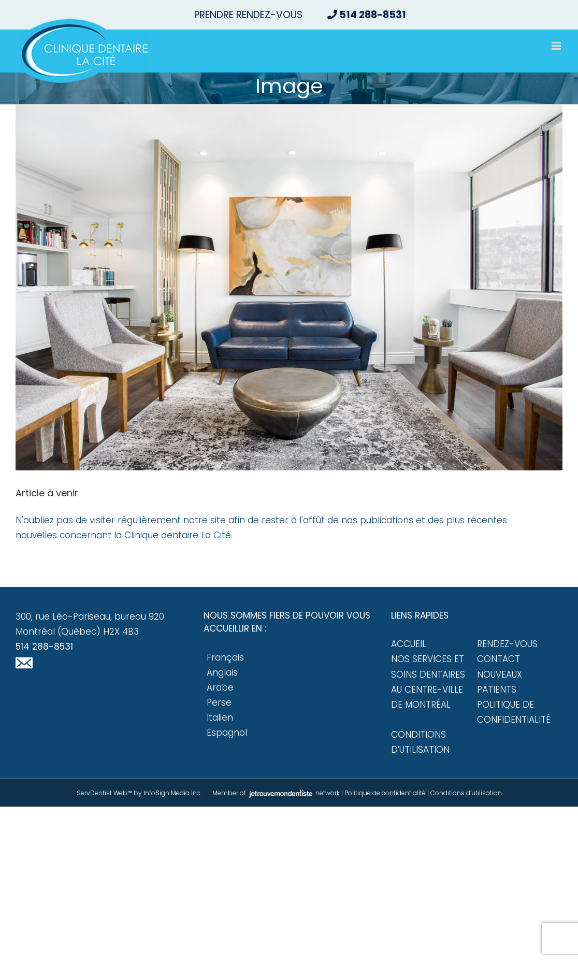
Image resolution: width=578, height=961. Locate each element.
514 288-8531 (44, 646)
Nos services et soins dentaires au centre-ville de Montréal (428, 681)
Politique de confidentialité (514, 712)
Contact (498, 659)
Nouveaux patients (499, 682)
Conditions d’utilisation (420, 742)
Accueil (408, 644)
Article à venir (47, 492)
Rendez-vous (507, 644)
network (294, 792)
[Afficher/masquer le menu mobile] (557, 45)
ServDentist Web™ (104, 792)
